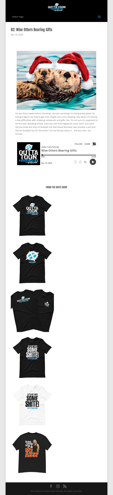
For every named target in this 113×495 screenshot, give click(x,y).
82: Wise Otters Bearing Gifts (31, 29)
